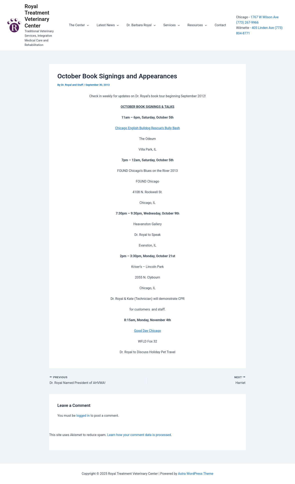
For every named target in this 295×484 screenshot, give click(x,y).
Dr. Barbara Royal (141, 25)
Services (171, 25)
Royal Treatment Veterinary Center (37, 16)
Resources (195, 25)
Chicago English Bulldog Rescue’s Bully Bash (147, 128)
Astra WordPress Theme (195, 474)
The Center (82, 25)
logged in (83, 416)
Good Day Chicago (147, 331)
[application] (90, 25)
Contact (217, 25)
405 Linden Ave (259, 28)
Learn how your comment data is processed (139, 435)
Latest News (110, 25)
